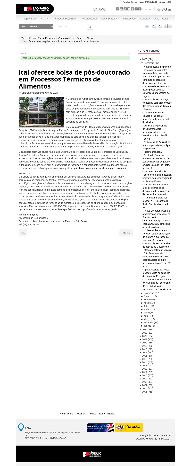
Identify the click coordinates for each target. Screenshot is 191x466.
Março (145, 319)
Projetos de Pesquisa (64, 18)
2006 (143, 388)
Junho (145, 309)
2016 (143, 355)
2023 (143, 333)
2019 (143, 346)
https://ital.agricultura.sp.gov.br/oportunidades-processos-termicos (96, 168)
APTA (45, 18)
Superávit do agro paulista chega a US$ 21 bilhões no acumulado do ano (156, 223)
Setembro (147, 299)
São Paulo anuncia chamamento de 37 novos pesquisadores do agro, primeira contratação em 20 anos (156, 260)
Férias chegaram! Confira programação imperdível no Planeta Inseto (156, 214)
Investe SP (143, 2)
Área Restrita (161, 18)
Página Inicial (29, 18)
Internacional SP (165, 2)
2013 (143, 365)
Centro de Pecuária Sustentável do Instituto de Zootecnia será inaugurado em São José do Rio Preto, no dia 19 (156, 162)
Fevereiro (147, 322)
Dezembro (147, 63)
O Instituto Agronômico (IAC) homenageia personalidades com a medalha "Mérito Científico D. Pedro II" (157, 132)
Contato (145, 18)
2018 (143, 349)
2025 (143, 59)
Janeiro (146, 325)
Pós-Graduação (89, 18)
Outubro (146, 296)
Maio (145, 312)
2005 (143, 391)
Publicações (129, 18)
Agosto (146, 303)
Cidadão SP (152, 2)
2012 (143, 368)
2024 (143, 329)
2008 (143, 382)
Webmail (81, 413)
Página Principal (45, 38)
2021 (143, 339)
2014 (143, 362)
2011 (143, 372)
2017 (143, 352)
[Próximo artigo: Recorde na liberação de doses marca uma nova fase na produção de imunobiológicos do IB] (126, 232)
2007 (143, 385)
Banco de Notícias (86, 38)
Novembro (147, 293)
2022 (143, 336)
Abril (144, 316)
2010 (143, 375)
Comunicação (109, 18)
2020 (143, 342)
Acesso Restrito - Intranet (102, 413)
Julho (145, 306)
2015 (143, 359)
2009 (143, 378)
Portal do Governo (130, 2)
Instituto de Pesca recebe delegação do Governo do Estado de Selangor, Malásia (157, 246)
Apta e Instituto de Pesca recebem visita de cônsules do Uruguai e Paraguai (156, 273)
